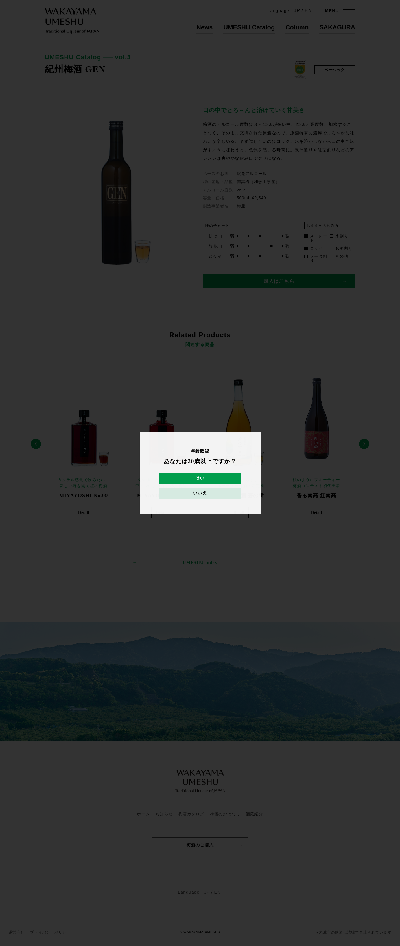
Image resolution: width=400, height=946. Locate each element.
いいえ (200, 493)
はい (200, 478)
